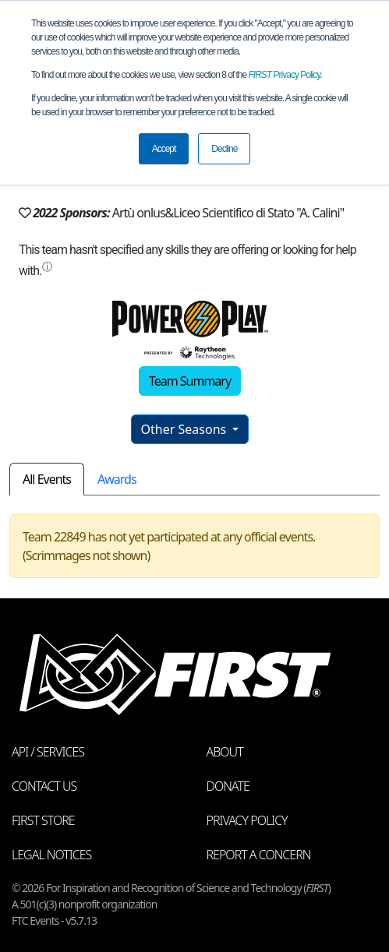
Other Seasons (185, 429)
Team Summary (190, 381)
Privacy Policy (284, 74)
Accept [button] (164, 148)
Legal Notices (51, 854)
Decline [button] (224, 148)
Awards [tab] (116, 479)
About (225, 751)
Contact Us (44, 786)
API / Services (48, 751)
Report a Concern (259, 854)
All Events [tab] (47, 479)
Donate (228, 786)
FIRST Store (43, 820)
